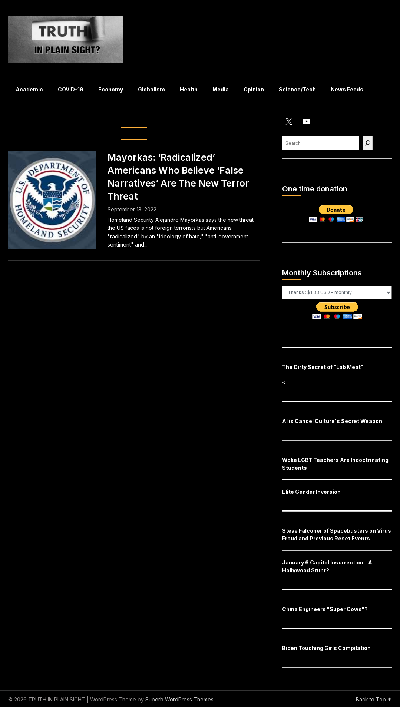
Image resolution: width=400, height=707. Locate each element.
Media (220, 89)
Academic (29, 89)
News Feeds (347, 89)
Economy (110, 89)
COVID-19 (70, 89)
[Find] (368, 143)
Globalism (151, 89)
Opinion (254, 89)
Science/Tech (297, 89)
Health (189, 89)
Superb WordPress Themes (179, 699)
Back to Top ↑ (374, 699)
